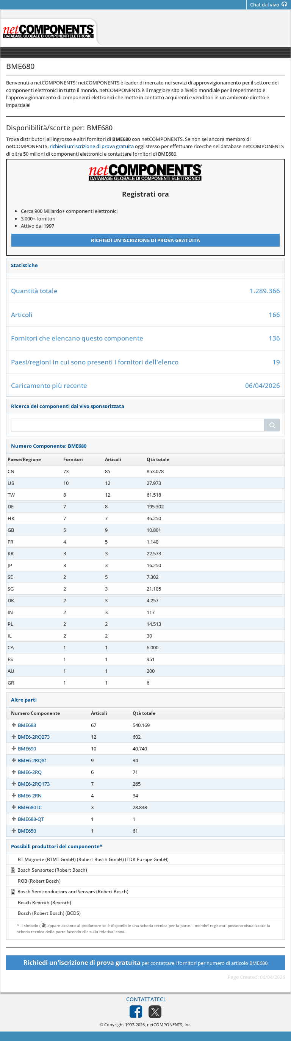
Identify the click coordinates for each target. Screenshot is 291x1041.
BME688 (20, 725)
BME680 (20, 471)
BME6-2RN (23, 795)
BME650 (20, 830)
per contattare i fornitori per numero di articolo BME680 (145, 962)
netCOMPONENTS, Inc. (169, 1024)
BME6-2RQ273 (27, 736)
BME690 (20, 748)
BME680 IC (23, 807)
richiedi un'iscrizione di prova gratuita (92, 146)
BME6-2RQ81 (25, 760)
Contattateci (145, 999)
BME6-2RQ (23, 772)
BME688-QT (24, 819)
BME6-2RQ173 (27, 783)
